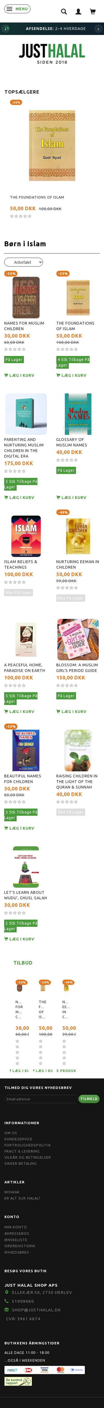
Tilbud (23, 962)
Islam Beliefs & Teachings (20, 564)
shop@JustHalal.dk (36, 1309)
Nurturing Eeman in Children (77, 564)
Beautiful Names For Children (22, 779)
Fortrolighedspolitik (27, 1145)
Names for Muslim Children (24, 326)
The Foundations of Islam (37, 197)
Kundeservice (18, 1139)
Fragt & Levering (22, 1151)
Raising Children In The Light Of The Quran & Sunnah (77, 781)
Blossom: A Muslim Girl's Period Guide (77, 668)
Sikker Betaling (20, 1163)
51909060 (23, 1301)
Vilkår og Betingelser (27, 1157)
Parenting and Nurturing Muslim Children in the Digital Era (24, 447)
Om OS (10, 1133)
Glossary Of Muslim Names (71, 442)
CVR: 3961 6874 (23, 1318)
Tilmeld (89, 1099)
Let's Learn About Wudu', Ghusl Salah (25, 895)
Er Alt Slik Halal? (22, 1198)
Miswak (12, 1192)
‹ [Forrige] (6, 28)
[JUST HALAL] (52, 52)
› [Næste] (99, 28)
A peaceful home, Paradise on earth (24, 668)
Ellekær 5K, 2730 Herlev (42, 1292)
